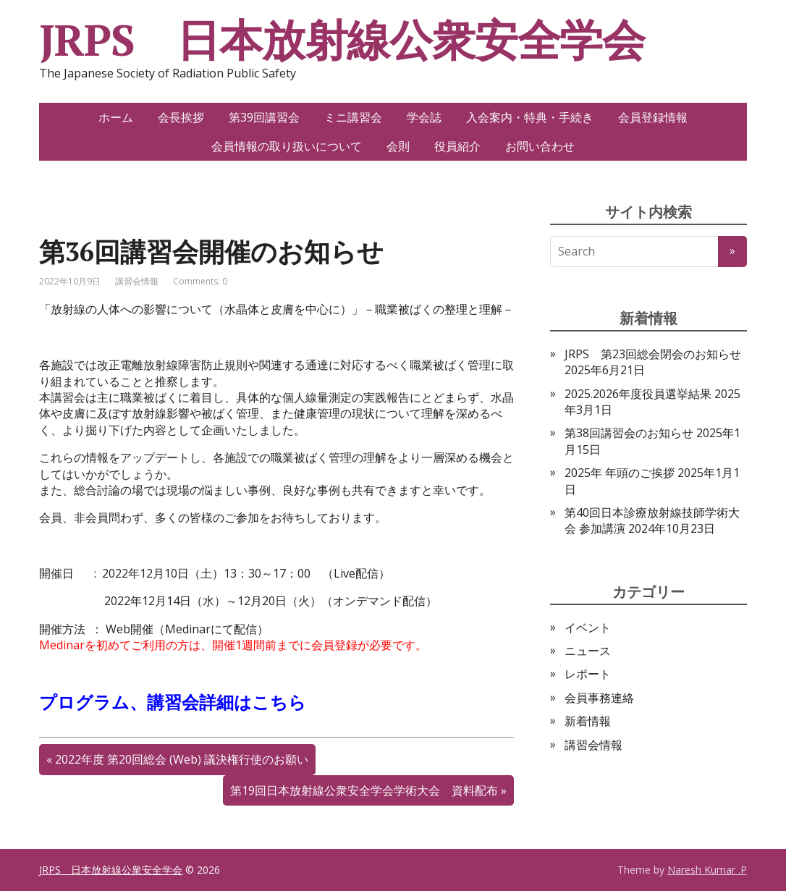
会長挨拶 (181, 117)
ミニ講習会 (353, 117)
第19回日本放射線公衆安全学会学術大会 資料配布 (364, 790)
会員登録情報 (653, 117)
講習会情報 (137, 281)
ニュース (588, 651)
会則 (398, 146)
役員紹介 (457, 146)
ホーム (115, 117)
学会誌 (424, 117)
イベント (588, 627)
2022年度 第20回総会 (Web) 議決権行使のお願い (181, 759)
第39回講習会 (264, 117)
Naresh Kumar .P (707, 870)
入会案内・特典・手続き (529, 117)
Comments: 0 (200, 281)
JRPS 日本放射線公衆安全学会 (342, 40)
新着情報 (588, 721)
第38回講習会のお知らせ (629, 433)
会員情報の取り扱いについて (286, 146)
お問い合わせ (540, 146)
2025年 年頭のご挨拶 (620, 473)
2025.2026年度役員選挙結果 (638, 394)
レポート (588, 674)
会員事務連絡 (599, 698)
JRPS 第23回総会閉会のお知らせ (653, 354)
